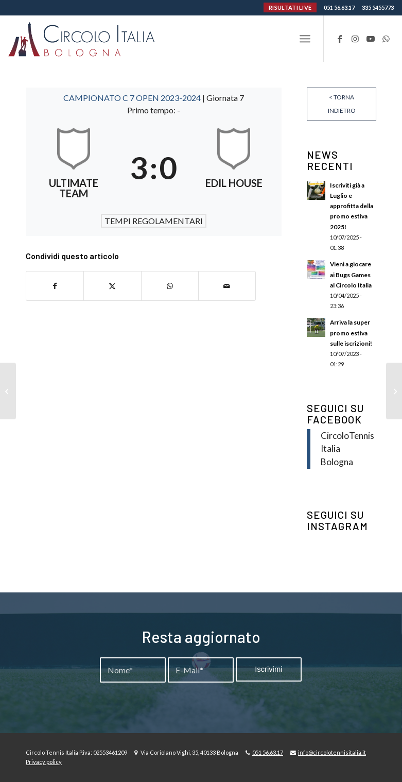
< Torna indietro (342, 103)
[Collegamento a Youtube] (370, 38)
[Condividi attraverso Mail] (227, 285)
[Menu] (305, 39)
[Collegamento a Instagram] (355, 38)
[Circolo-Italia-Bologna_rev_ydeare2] (82, 38)
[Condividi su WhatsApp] (170, 285)
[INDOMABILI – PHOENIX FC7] (8, 391)
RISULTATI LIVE (290, 7)
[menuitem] (305, 39)
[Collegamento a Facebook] (339, 38)
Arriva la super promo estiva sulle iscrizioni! (351, 332)
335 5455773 (378, 7)
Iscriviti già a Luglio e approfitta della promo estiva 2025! (351, 206)
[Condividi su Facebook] (54, 285)
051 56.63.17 (339, 7)
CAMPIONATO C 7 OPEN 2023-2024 (132, 98)
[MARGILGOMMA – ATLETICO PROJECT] (394, 391)
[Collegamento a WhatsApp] (386, 38)
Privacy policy (44, 761)
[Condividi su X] (112, 285)
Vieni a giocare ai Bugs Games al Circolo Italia (351, 274)
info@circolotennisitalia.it (332, 752)
